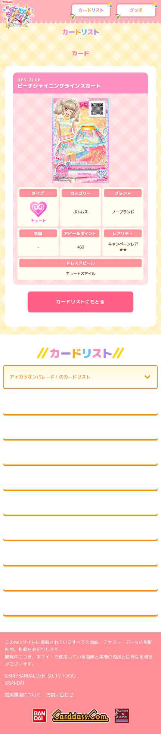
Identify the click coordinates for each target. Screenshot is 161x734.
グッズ (136, 11)
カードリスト (91, 11)
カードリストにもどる (80, 301)
